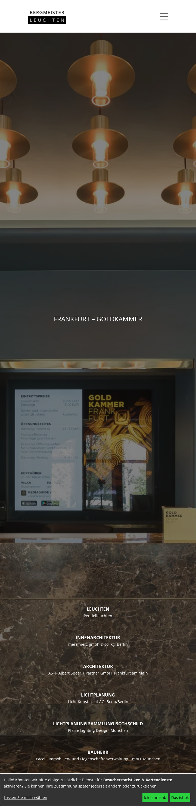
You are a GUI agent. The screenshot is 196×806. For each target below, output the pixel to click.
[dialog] (98, 790)
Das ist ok (180, 797)
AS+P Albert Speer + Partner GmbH (80, 673)
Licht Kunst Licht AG (86, 701)
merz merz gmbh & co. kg (91, 644)
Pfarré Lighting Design (88, 730)
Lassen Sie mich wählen (25, 797)
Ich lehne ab (155, 797)
